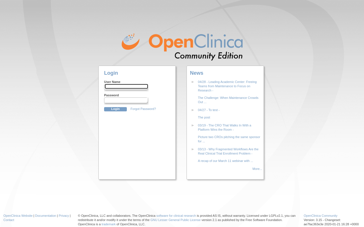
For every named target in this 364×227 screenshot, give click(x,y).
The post (204, 117)
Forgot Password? (143, 109)
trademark (109, 224)
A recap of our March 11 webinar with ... (225, 161)
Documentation (45, 215)
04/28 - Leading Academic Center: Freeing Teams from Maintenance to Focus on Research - (227, 86)
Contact (8, 220)
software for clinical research (176, 215)
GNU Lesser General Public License (175, 220)
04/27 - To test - (209, 110)
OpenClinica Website (18, 215)
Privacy (64, 215)
